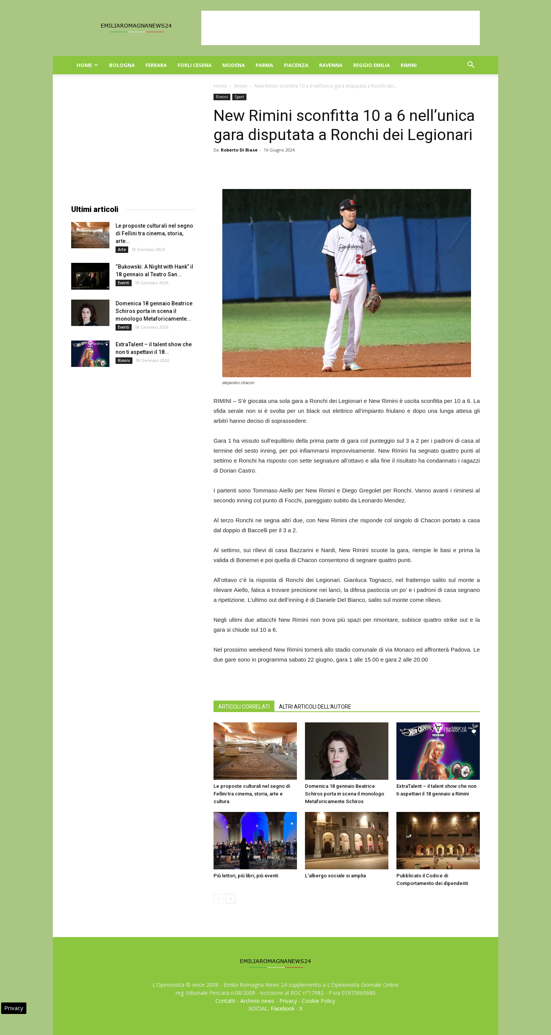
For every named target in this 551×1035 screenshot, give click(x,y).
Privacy (288, 1000)
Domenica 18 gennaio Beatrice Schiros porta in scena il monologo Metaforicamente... (154, 311)
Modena (233, 65)
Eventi (123, 282)
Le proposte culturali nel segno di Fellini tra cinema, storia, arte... (154, 233)
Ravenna (330, 65)
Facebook (282, 1009)
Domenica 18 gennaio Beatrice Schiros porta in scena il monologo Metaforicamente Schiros (344, 793)
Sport (239, 96)
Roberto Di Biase (239, 150)
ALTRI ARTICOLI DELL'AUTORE (315, 707)
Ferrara (156, 65)
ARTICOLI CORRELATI (244, 707)
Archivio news (257, 1000)
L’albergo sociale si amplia (335, 876)
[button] (470, 65)
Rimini (409, 65)
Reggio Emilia (371, 65)
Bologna (122, 65)
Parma (264, 65)
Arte (122, 249)
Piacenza (296, 65)
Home (87, 65)
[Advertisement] (340, 28)
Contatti (225, 1000)
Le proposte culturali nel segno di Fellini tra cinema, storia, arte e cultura (252, 793)
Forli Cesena (195, 65)
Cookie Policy (318, 1000)
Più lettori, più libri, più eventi (246, 876)
